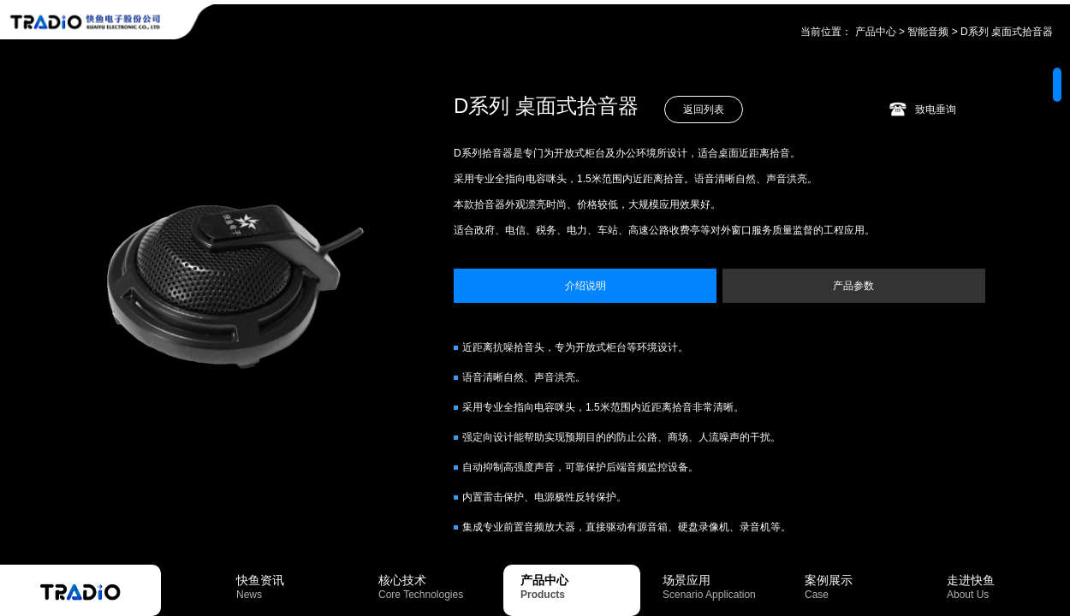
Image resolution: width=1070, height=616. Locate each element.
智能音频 (927, 32)
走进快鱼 (1007, 587)
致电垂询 (935, 110)
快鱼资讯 (296, 587)
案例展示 (864, 587)
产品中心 (875, 32)
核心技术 (438, 587)
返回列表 (703, 110)
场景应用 (722, 587)
